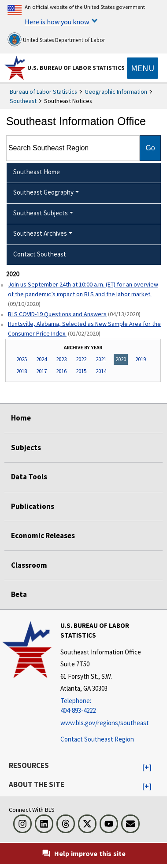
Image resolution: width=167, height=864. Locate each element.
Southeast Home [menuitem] (36, 172)
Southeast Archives (40, 233)
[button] (147, 767)
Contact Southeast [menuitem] (39, 254)
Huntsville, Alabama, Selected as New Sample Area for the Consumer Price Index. (84, 328)
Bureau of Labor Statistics (43, 92)
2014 (101, 371)
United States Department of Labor (56, 39)
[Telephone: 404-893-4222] (112, 706)
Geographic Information (116, 92)
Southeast (23, 101)
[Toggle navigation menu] (142, 68)
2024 (41, 359)
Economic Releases (43, 535)
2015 (81, 371)
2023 (61, 359)
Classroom (29, 565)
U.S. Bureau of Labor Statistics (76, 68)
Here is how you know (57, 21)
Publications (32, 506)
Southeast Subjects (40, 213)
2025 (21, 359)
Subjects (26, 447)
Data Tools (29, 477)
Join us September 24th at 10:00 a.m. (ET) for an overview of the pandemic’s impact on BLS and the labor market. (83, 289)
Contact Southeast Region (97, 739)
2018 (21, 371)
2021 (101, 359)
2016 (61, 371)
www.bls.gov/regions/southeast (104, 723)
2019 (140, 359)
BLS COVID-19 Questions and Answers (57, 314)
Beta (19, 594)
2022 (81, 359)
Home (21, 418)
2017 (41, 371)
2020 (120, 359)
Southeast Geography (43, 192)
